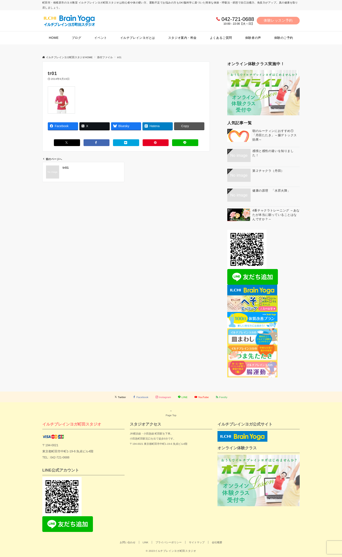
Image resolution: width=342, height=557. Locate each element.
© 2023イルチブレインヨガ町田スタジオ (171, 550)
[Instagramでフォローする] (163, 397)
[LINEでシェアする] (185, 142)
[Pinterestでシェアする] (156, 142)
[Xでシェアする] (67, 142)
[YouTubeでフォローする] (202, 397)
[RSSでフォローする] (221, 397)
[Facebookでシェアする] (97, 142)
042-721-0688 (237, 19)
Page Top (171, 413)
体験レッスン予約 (278, 20)
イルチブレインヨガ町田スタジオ (71, 424)
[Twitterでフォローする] (120, 397)
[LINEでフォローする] (183, 397)
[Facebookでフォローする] (141, 397)
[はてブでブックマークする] (126, 142)
